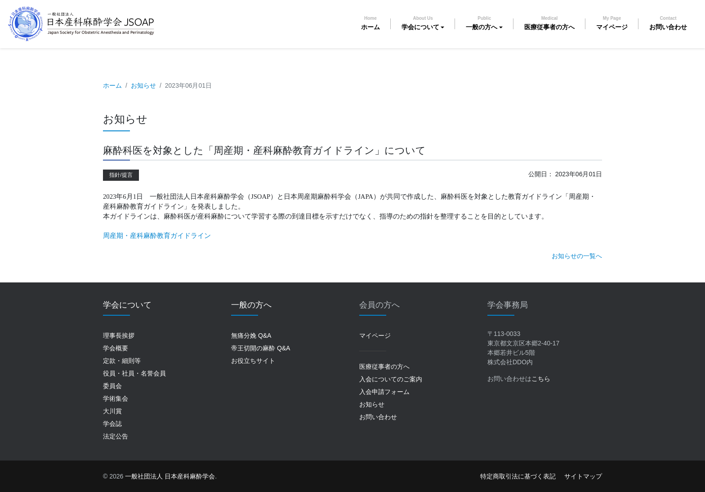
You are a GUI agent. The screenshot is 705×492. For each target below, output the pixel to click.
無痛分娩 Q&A (251, 335)
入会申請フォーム (384, 391)
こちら (540, 378)
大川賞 (112, 411)
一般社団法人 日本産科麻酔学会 (170, 476)
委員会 (112, 385)
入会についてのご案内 (390, 379)
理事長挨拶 (118, 335)
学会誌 (112, 423)
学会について (420, 23)
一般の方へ (481, 23)
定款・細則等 (122, 360)
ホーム (370, 23)
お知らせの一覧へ (577, 255)
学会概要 (115, 348)
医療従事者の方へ (549, 23)
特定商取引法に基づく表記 (518, 476)
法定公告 (115, 436)
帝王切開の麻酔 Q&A (260, 348)
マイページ (612, 23)
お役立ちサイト (253, 360)
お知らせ (143, 85)
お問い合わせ (668, 23)
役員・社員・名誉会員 (134, 373)
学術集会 (115, 398)
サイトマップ (583, 476)
